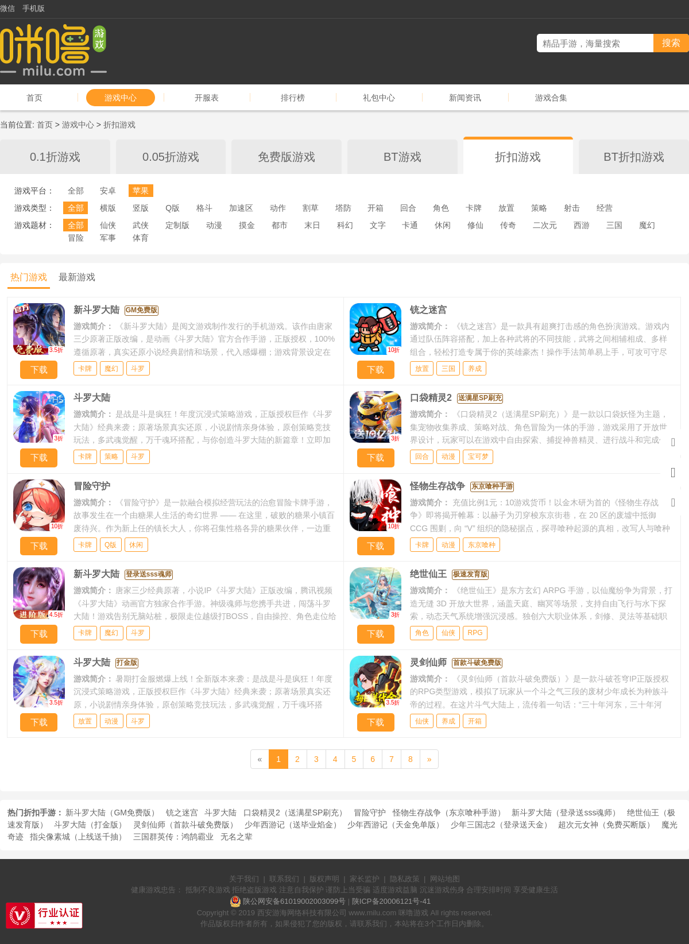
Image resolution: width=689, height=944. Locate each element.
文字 (378, 225)
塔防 (343, 207)
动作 (278, 207)
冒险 (76, 237)
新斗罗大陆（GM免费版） (112, 812)
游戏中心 (120, 97)
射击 (572, 207)
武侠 (141, 225)
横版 (108, 207)
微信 (7, 8)
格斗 (204, 207)
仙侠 (108, 225)
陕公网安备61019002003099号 (294, 901)
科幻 (345, 225)
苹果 (141, 190)
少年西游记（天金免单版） (395, 824)
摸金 (247, 225)
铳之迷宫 (182, 812)
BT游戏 (402, 156)
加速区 (241, 207)
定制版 (177, 225)
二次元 (545, 225)
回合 (408, 207)
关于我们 (244, 879)
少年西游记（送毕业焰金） (293, 824)
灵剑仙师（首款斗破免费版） (185, 824)
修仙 (475, 225)
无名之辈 (236, 836)
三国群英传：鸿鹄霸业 (173, 836)
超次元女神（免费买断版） (606, 824)
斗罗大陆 (220, 812)
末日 (312, 225)
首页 (34, 97)
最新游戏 (77, 277)
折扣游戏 (119, 124)
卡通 (410, 225)
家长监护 (365, 879)
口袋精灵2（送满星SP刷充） (295, 812)
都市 (280, 225)
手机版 (33, 8)
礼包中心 (379, 97)
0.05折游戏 (170, 156)
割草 (311, 207)
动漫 (214, 225)
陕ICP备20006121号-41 (391, 901)
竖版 (141, 207)
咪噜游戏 (413, 912)
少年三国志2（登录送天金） (501, 824)
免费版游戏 (286, 156)
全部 (76, 190)
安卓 (108, 190)
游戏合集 (551, 97)
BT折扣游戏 (633, 156)
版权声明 (324, 879)
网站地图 (445, 879)
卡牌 (474, 207)
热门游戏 (28, 277)
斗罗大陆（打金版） (90, 824)
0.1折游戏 (55, 156)
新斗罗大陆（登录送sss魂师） (566, 812)
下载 (39, 369)
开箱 (375, 207)
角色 (441, 207)
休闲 (443, 225)
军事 (108, 237)
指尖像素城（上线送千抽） (78, 836)
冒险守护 (370, 812)
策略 (539, 207)
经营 (605, 207)
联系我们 (284, 879)
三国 (614, 225)
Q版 (172, 207)
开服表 (207, 97)
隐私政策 (405, 879)
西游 (582, 225)
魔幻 (647, 225)
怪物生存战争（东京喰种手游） (449, 812)
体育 (141, 237)
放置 (506, 207)
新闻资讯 (465, 97)
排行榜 (293, 97)
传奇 (508, 225)
